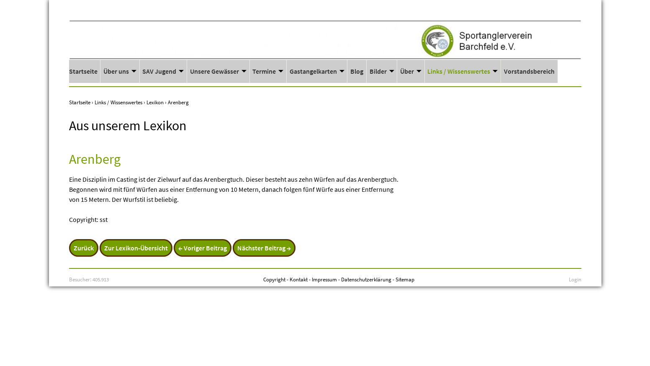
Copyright (274, 279)
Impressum (324, 279)
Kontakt (299, 279)
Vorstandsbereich (529, 71)
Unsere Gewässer (214, 71)
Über (407, 71)
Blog (356, 71)
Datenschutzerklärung (366, 279)
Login (575, 279)
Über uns (116, 71)
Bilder (378, 71)
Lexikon (155, 102)
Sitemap (405, 279)
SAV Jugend (159, 71)
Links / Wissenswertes (458, 71)
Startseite (83, 71)
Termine (264, 71)
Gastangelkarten (313, 71)
